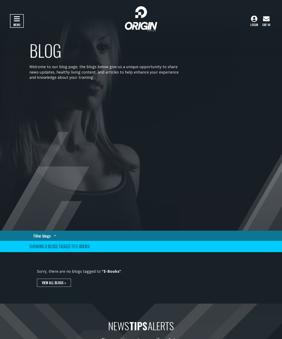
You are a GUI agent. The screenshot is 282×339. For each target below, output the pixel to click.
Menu (17, 21)
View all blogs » (54, 282)
